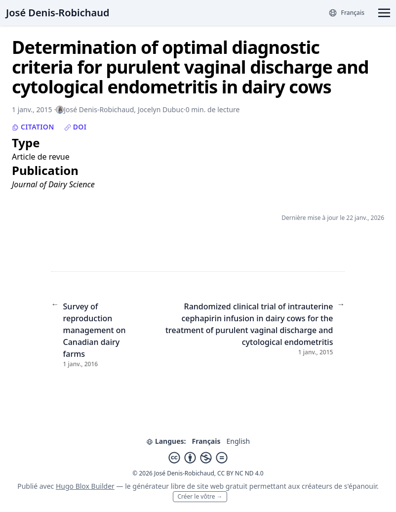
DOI (75, 126)
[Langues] (346, 13)
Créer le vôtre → (199, 496)
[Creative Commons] (198, 458)
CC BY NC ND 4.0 (240, 473)
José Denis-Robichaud (57, 12)
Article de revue (41, 156)
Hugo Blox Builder (85, 486)
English (238, 441)
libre (178, 486)
